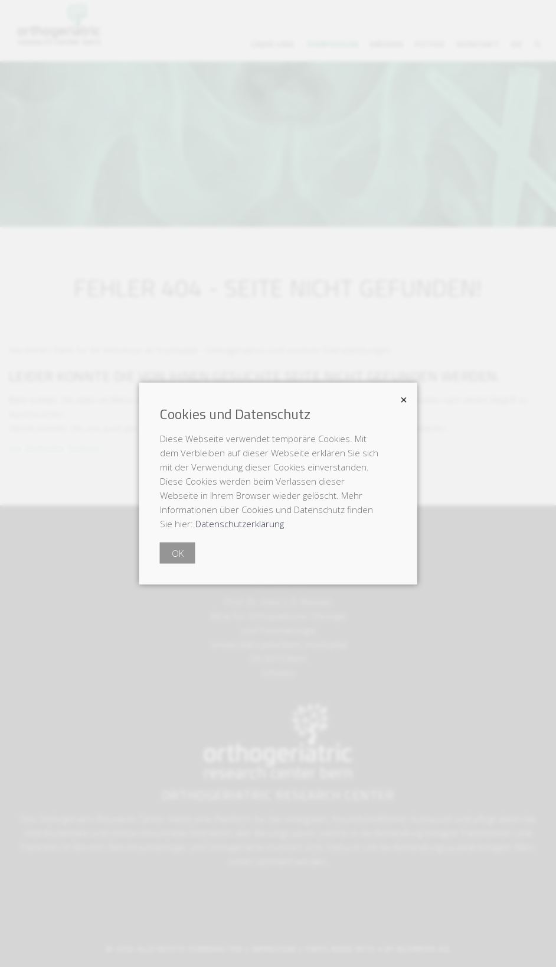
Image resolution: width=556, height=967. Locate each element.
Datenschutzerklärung (239, 524)
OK (178, 553)
